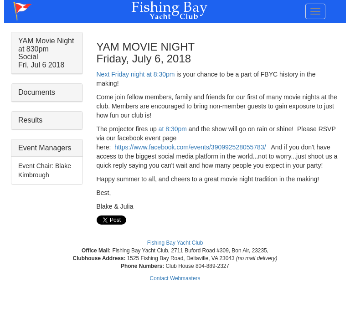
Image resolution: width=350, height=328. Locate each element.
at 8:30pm (173, 129)
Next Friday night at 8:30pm (136, 74)
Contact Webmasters (175, 278)
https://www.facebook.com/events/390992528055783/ (190, 147)
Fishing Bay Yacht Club (175, 243)
